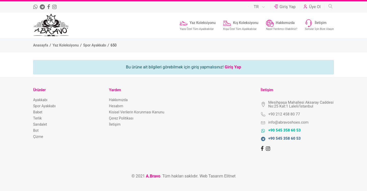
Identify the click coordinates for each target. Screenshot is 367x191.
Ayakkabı (40, 100)
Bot (35, 130)
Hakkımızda (118, 100)
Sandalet (40, 124)
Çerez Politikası (121, 118)
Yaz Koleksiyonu (66, 45)
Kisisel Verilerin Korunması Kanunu (136, 112)
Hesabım (116, 106)
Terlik (37, 118)
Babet (37, 112)
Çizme (38, 137)
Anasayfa (41, 45)
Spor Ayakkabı (95, 45)
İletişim (115, 124)
